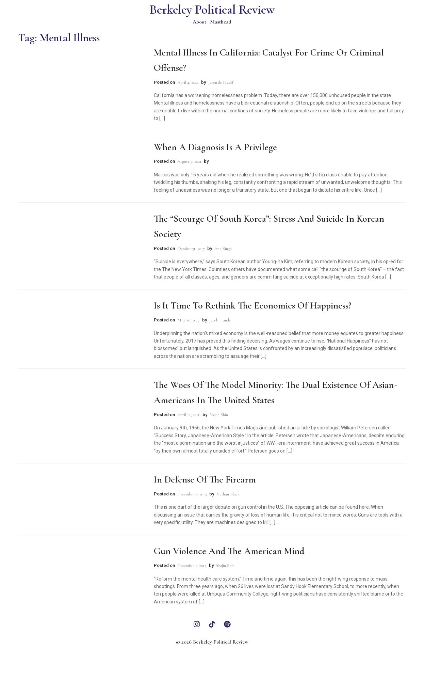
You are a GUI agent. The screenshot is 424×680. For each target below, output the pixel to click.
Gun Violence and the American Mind (229, 551)
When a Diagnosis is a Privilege (215, 147)
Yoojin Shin (219, 414)
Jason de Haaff (220, 82)
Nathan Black (228, 494)
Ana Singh (223, 248)
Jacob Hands (220, 320)
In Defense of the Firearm (205, 479)
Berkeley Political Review (212, 9)
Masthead (220, 21)
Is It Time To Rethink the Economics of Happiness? (253, 305)
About (199, 21)
